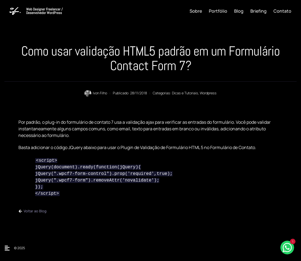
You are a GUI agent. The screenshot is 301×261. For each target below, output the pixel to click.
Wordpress (208, 92)
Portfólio (218, 11)
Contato (282, 11)
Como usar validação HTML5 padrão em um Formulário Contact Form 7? (150, 58)
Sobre (196, 11)
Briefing (258, 11)
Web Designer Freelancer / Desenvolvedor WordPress (44, 11)
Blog (238, 11)
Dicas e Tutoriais (185, 92)
